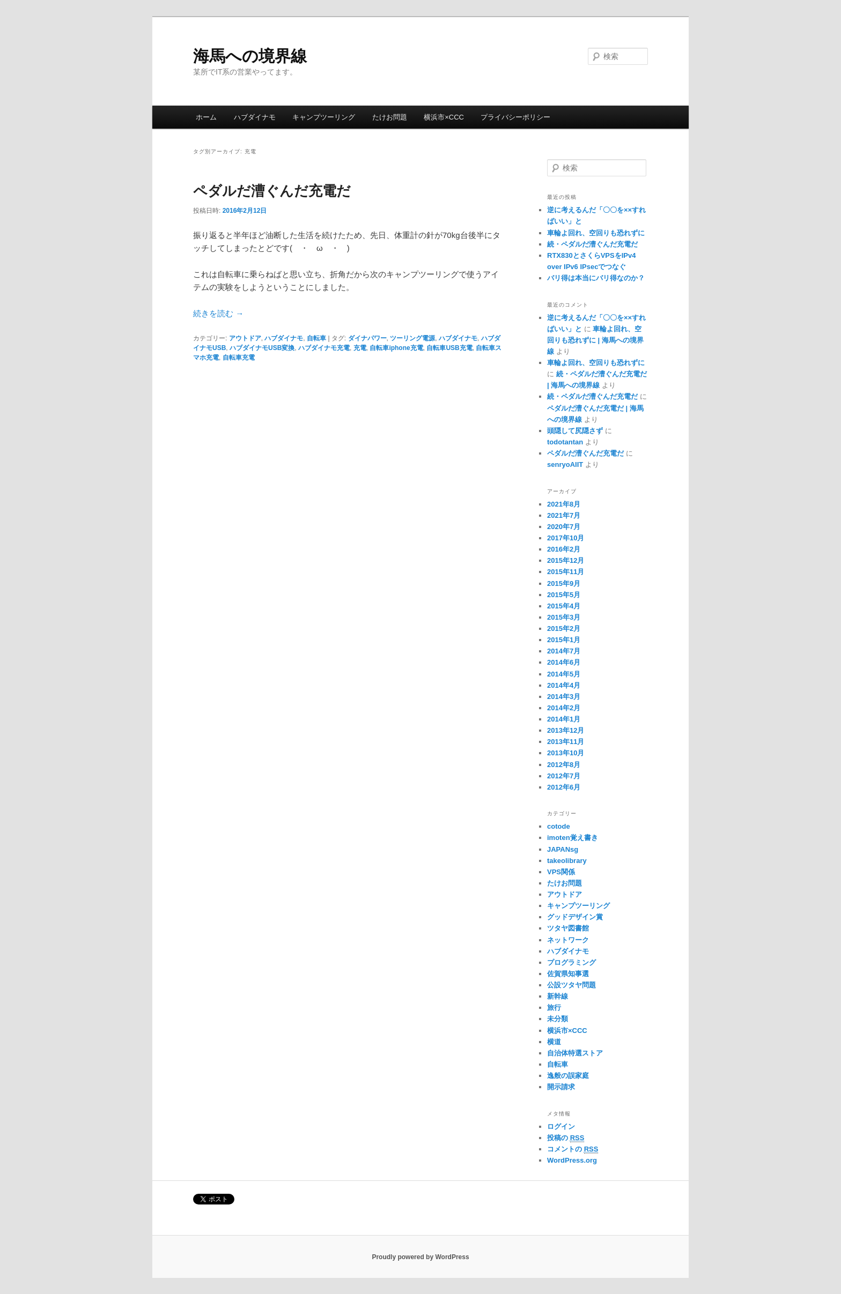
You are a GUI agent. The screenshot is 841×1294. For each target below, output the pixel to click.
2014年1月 (563, 719)
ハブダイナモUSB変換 (262, 348)
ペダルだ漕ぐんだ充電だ (272, 191)
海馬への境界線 (250, 56)
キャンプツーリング (323, 117)
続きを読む (218, 313)
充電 (359, 348)
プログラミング (571, 962)
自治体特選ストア (575, 1053)
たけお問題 (389, 117)
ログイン (561, 1126)
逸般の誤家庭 (568, 1076)
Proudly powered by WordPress (420, 1257)
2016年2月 (563, 549)
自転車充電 (239, 357)
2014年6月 (563, 662)
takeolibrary (567, 861)
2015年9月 (563, 583)
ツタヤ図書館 (568, 928)
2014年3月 (563, 697)
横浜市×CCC (444, 117)
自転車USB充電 (449, 348)
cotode (558, 826)
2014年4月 (563, 685)
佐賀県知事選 (568, 974)
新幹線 (557, 996)
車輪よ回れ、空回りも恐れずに (596, 233)
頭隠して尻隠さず (575, 431)
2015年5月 (563, 595)
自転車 (316, 338)
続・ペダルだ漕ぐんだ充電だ (592, 244)
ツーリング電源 (412, 338)
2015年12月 (565, 560)
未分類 (557, 1019)
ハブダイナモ (255, 117)
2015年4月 (563, 606)
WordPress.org (572, 1160)
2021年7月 (563, 515)
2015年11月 (565, 572)
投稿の (565, 1138)
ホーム (206, 117)
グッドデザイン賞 (575, 917)
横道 (554, 1042)
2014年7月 (563, 651)
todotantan (565, 442)
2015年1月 (563, 640)
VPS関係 (561, 872)
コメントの (572, 1149)
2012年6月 (563, 787)
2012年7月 (563, 776)
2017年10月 (565, 538)
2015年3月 (563, 617)
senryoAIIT (565, 464)
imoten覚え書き (572, 838)
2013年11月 (565, 742)
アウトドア (245, 338)
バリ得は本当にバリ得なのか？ (596, 278)
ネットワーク (568, 940)
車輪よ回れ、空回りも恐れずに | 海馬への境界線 (595, 340)
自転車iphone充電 (396, 348)
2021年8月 (563, 504)
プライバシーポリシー (515, 117)
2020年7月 (563, 527)
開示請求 (561, 1087)
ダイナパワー (367, 338)
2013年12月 (565, 730)
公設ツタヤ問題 (571, 985)
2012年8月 (563, 765)
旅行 (554, 1007)
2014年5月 (563, 674)
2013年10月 (565, 753)
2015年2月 (563, 628)
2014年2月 (563, 708)
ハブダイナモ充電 (324, 348)
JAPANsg (562, 849)
